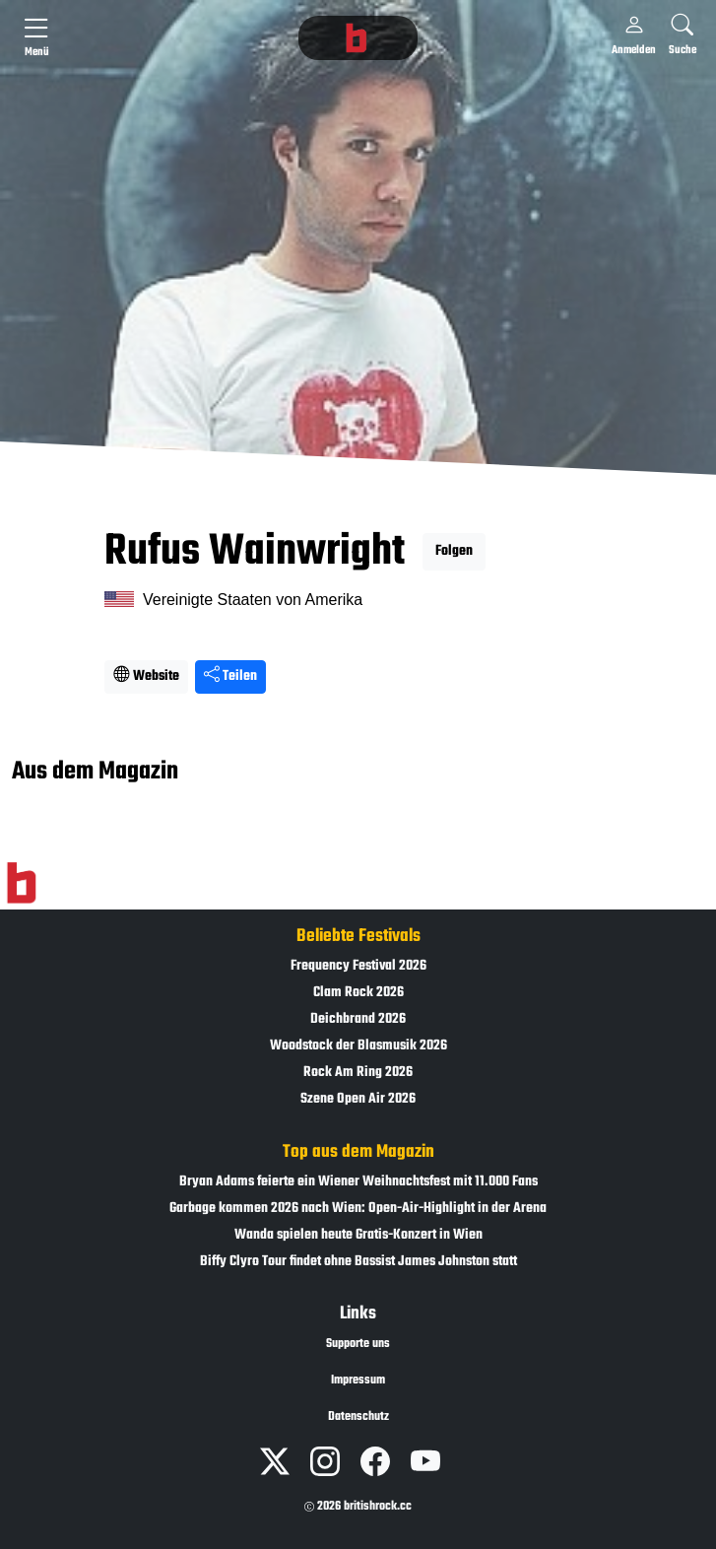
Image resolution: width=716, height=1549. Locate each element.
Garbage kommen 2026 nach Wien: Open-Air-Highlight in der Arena (358, 1208)
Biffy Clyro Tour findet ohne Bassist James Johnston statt (358, 1261)
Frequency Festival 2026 (358, 966)
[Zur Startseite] (21, 883)
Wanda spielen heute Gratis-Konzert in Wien (358, 1235)
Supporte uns (358, 1344)
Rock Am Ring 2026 (358, 1072)
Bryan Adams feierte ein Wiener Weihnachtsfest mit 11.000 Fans (358, 1182)
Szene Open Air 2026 (358, 1099)
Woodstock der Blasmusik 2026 (358, 1046)
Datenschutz (358, 1417)
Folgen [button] (454, 551)
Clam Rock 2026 (358, 992)
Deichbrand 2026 (358, 1019)
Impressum (358, 1380)
